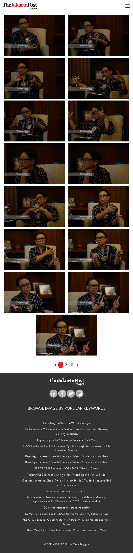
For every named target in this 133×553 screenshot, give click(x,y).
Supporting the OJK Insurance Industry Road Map (66, 440)
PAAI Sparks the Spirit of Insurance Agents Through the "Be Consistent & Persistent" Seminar (66, 448)
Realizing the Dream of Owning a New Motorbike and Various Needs (66, 475)
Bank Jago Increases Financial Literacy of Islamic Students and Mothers (66, 456)
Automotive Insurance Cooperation (66, 491)
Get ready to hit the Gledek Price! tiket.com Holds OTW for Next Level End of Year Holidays (66, 483)
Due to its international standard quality (66, 507)
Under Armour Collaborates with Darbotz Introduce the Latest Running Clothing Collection (66, 432)
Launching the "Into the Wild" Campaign (66, 423)
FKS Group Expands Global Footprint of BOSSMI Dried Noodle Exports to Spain (66, 522)
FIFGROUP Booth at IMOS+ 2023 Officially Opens (66, 468)
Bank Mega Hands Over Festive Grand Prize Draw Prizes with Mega (66, 530)
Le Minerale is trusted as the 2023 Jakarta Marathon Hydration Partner (66, 514)
